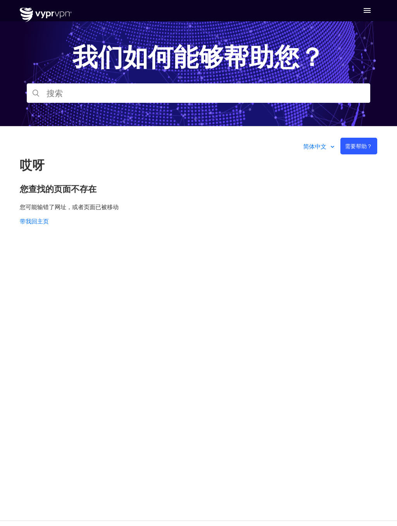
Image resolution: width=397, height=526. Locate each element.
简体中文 (315, 146)
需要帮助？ (358, 146)
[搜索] (198, 93)
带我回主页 (34, 221)
